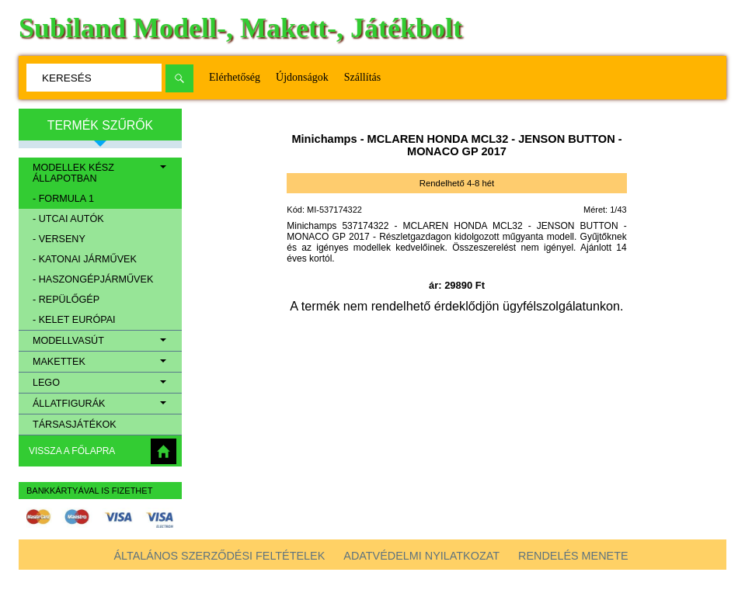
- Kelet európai (74, 319)
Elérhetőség (234, 77)
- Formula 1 (63, 198)
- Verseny (59, 239)
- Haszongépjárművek (93, 279)
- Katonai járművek (85, 259)
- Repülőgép (66, 299)
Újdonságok (302, 77)
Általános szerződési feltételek (219, 556)
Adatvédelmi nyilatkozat (421, 556)
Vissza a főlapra (72, 451)
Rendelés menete (573, 556)
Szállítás (362, 77)
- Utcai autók (68, 218)
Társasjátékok (75, 424)
